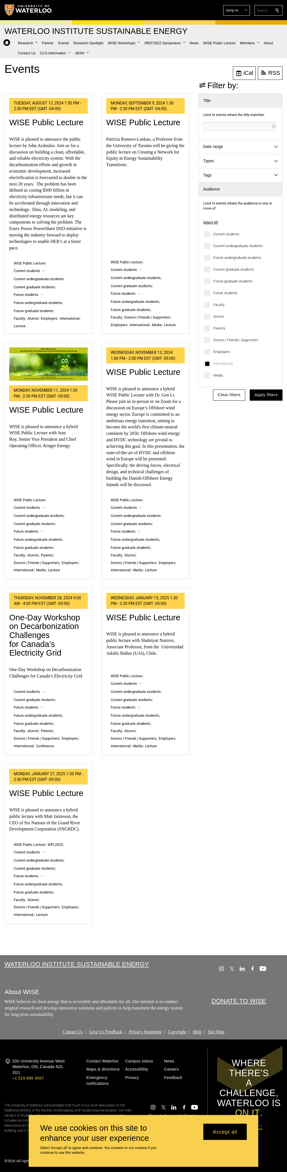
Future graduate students (232, 281)
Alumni (218, 316)
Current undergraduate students (238, 246)
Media (218, 375)
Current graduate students (233, 269)
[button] (236, 10)
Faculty (218, 305)
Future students (225, 293)
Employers (221, 352)
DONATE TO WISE (238, 1000)
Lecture (20, 326)
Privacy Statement (145, 1031)
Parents (219, 328)
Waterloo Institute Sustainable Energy (76, 964)
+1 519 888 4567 (28, 1078)
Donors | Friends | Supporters (235, 340)
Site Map (216, 1031)
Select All (210, 222)
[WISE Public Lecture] (48, 364)
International (223, 363)
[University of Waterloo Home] (28, 10)
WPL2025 (55, 845)
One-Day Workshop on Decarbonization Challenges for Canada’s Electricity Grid (44, 635)
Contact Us (73, 1031)
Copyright (177, 1031)
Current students (226, 234)
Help (197, 1031)
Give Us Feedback (105, 1031)
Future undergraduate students (237, 258)
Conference (45, 746)
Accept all (225, 1131)
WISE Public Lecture (46, 122)
